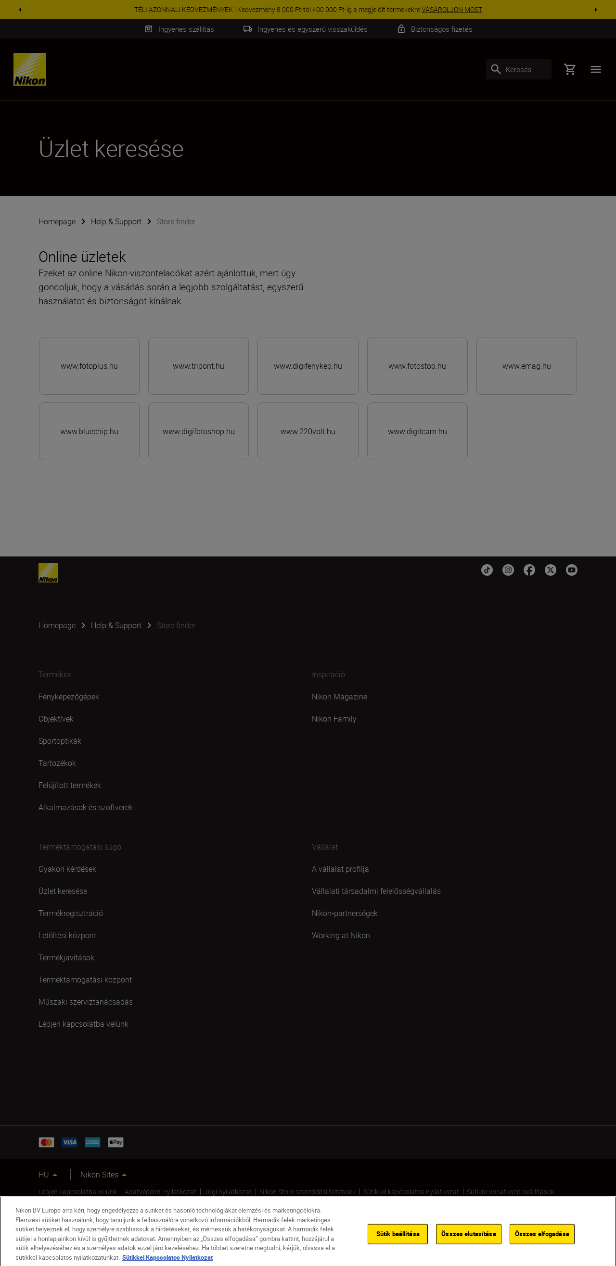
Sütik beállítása (398, 1243)
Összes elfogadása (542, 1243)
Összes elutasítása (468, 1243)
